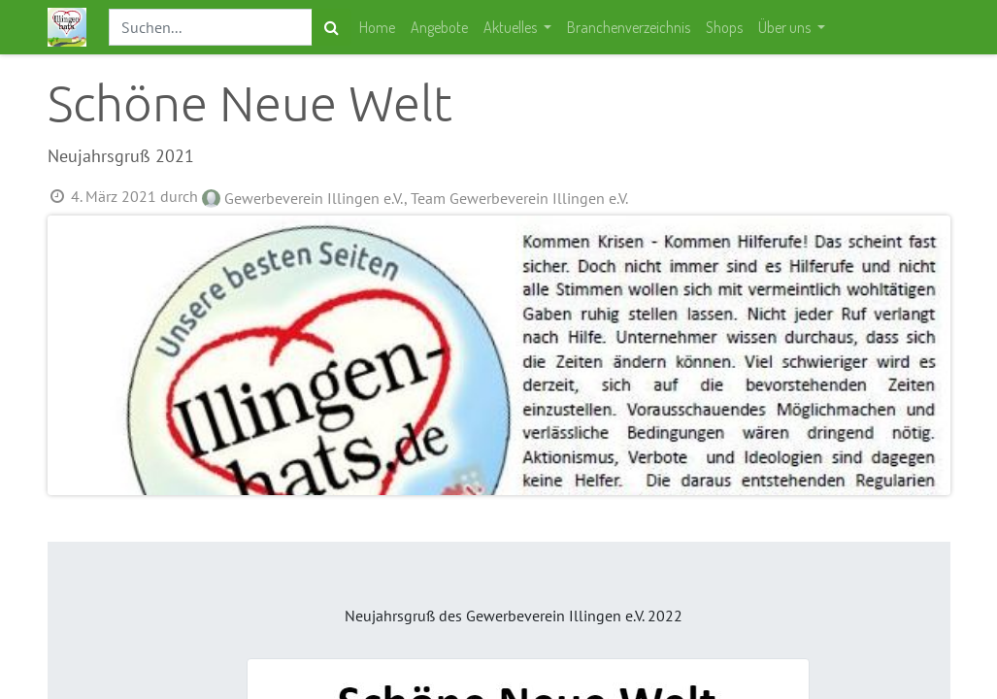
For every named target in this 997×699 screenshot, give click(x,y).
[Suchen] (331, 27)
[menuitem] (377, 27)
